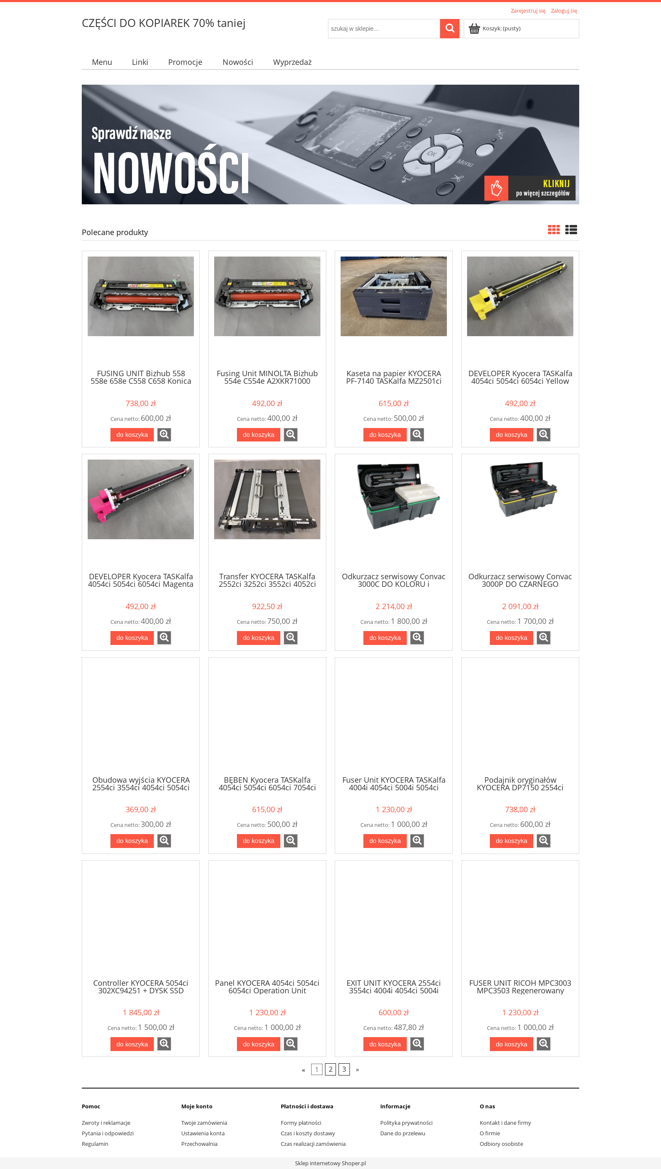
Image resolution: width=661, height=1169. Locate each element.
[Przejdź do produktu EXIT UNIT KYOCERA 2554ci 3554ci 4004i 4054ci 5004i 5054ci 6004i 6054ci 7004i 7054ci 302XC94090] (394, 918)
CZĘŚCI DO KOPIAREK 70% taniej (164, 22)
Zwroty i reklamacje (106, 1122)
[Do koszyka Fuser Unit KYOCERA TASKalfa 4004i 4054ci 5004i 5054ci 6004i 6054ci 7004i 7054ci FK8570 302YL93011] (384, 841)
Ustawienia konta (203, 1133)
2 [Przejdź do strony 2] (331, 1069)
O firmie (490, 1133)
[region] (330, 145)
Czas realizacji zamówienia (313, 1144)
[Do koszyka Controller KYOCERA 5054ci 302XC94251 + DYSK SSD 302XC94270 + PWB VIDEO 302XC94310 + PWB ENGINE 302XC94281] (131, 1044)
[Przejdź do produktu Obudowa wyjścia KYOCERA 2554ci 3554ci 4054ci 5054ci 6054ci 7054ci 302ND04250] (141, 715)
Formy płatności (301, 1122)
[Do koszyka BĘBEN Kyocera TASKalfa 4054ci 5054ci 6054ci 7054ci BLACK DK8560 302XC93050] (258, 841)
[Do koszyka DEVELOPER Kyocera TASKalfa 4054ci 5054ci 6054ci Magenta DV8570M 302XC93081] (131, 638)
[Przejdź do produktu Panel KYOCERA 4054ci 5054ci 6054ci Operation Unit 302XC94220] (267, 918)
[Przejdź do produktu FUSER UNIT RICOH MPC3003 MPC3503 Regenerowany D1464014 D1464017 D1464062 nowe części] (520, 918)
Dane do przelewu (402, 1133)
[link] (330, 145)
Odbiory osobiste (501, 1144)
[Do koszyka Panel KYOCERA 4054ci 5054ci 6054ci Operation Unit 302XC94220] (258, 1044)
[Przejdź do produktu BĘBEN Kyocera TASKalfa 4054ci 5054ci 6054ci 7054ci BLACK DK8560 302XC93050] (267, 715)
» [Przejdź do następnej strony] (357, 1069)
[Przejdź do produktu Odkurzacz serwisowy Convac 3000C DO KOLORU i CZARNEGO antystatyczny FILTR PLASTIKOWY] (394, 512)
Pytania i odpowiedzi (108, 1133)
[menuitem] (102, 62)
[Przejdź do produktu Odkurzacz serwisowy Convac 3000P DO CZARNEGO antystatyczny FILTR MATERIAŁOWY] (520, 512)
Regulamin (95, 1144)
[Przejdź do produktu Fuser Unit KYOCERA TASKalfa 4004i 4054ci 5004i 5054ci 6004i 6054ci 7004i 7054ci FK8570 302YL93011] (394, 715)
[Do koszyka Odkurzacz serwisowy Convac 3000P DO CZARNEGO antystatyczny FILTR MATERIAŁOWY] (511, 638)
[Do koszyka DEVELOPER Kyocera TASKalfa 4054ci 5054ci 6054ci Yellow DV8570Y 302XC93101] (511, 435)
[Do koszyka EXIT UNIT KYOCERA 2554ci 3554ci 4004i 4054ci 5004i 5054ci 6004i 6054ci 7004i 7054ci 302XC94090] (384, 1044)
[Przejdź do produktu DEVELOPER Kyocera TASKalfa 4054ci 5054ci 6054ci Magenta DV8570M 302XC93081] (141, 512)
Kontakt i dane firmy (505, 1122)
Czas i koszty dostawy (308, 1133)
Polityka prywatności (406, 1122)
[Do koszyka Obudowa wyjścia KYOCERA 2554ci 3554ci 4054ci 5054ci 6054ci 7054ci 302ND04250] (131, 841)
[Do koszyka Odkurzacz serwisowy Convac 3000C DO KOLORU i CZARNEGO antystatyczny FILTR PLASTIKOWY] (384, 638)
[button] (164, 434)
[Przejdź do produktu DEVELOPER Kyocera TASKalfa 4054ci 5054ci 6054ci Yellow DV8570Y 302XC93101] (520, 309)
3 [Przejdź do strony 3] (344, 1069)
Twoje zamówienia (204, 1122)
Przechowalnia (199, 1144)
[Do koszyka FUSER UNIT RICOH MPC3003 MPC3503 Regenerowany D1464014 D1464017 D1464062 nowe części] (511, 1044)
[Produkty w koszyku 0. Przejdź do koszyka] (495, 28)
